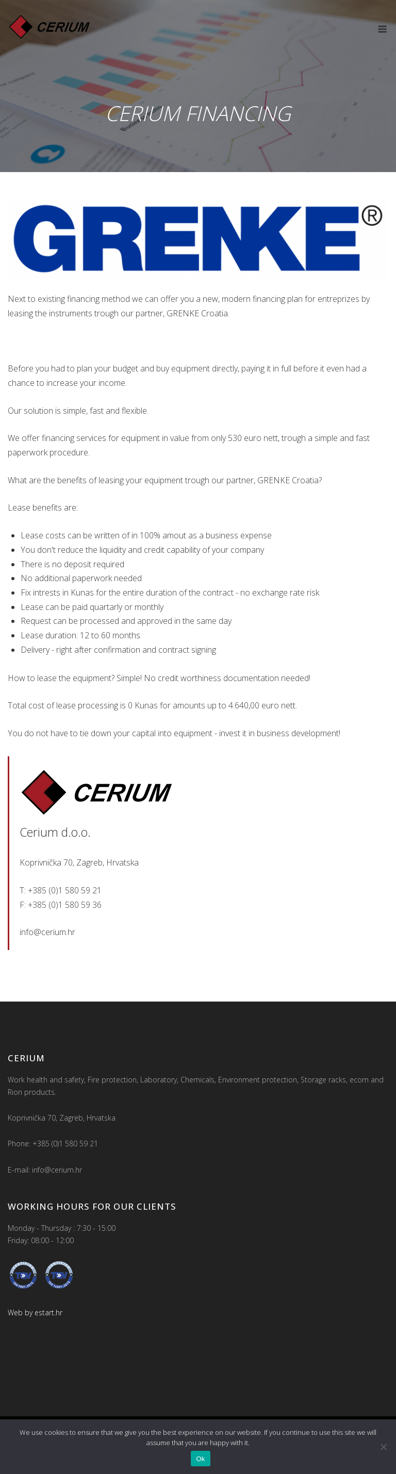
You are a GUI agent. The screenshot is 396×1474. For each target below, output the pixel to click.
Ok (200, 1459)
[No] (383, 1447)
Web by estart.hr (35, 1312)
